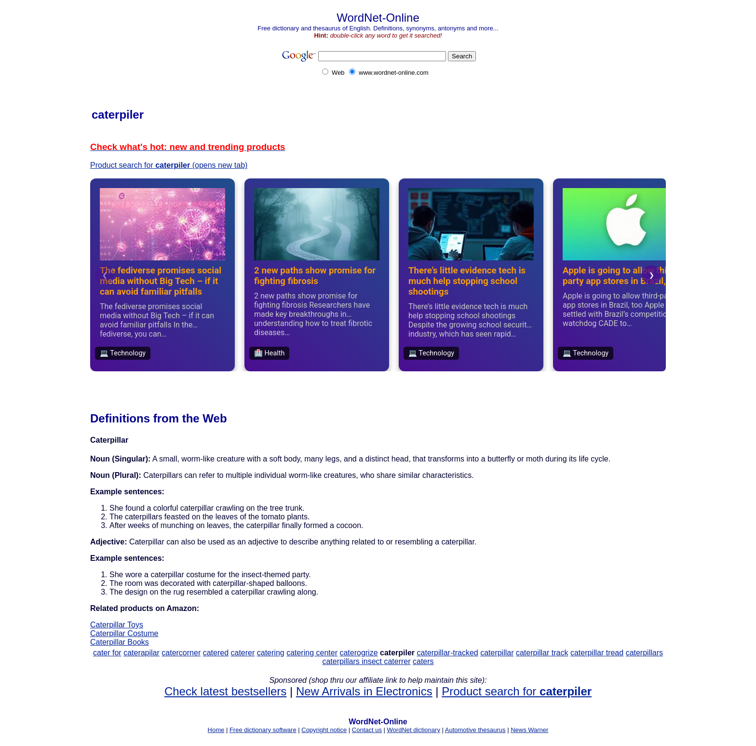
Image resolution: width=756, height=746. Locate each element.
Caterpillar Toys (116, 625)
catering (270, 653)
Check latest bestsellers (225, 691)
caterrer (397, 661)
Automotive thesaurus (475, 729)
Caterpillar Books (119, 642)
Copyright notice (324, 729)
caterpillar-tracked (447, 653)
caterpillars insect (353, 661)
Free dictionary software (263, 729)
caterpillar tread (596, 653)
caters (423, 661)
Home (216, 729)
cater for (107, 653)
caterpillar (496, 653)
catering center (312, 653)
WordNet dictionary (413, 729)
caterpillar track (542, 653)
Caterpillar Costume (124, 633)
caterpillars (644, 653)
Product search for (517, 691)
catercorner (181, 653)
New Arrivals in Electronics (364, 691)
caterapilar (141, 653)
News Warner (529, 729)
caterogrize (358, 653)
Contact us (367, 729)
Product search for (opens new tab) (168, 165)
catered (216, 653)
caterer (243, 653)
